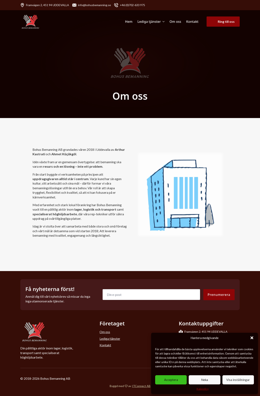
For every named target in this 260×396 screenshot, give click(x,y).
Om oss (175, 21)
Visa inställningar (238, 380)
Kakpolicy (202, 389)
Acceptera (171, 380)
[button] (252, 338)
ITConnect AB (141, 386)
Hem (128, 21)
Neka (204, 380)
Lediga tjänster (149, 21)
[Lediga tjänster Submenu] (163, 21)
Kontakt (192, 21)
